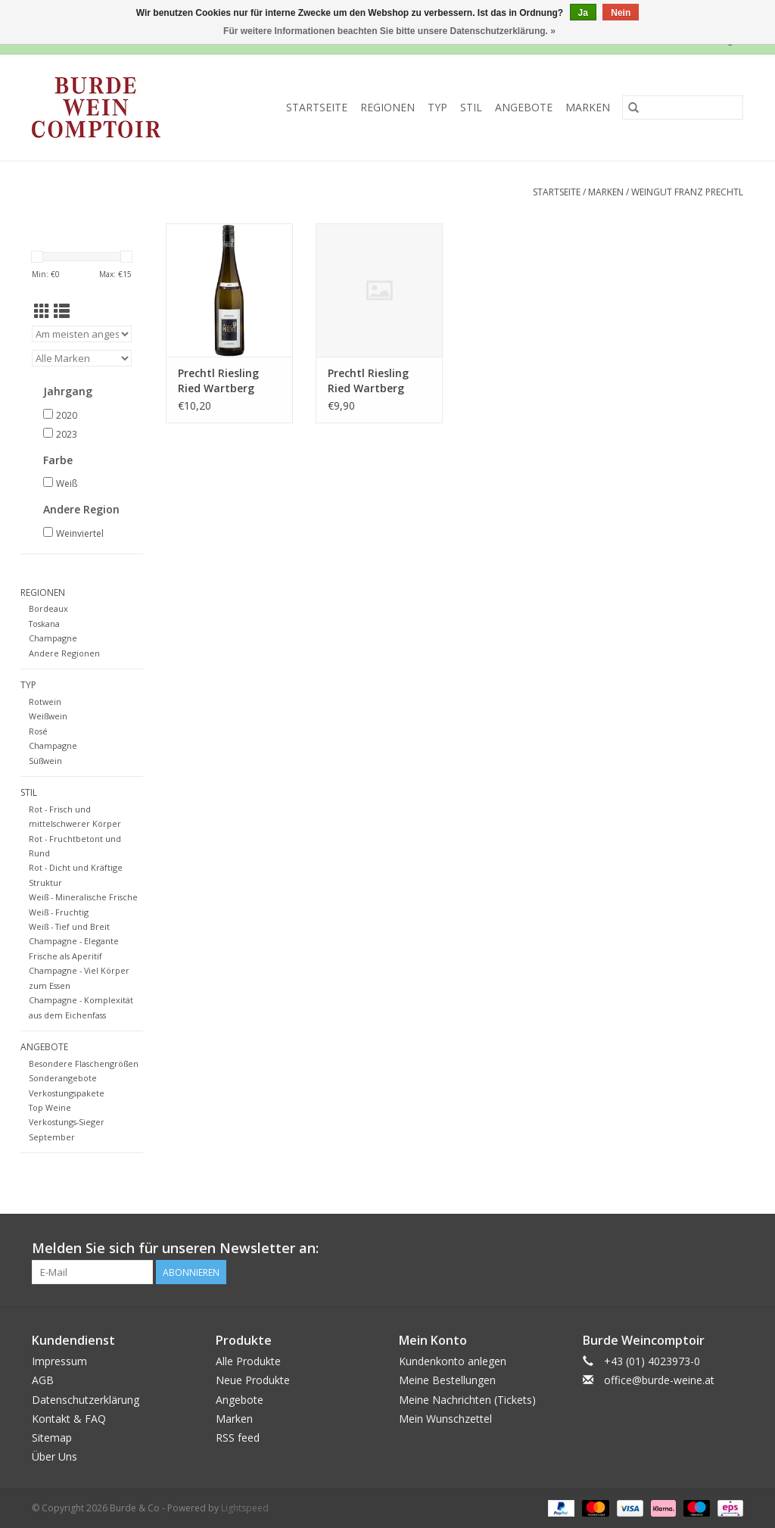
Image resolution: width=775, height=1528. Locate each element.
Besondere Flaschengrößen (84, 1063)
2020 (66, 415)
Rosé (38, 731)
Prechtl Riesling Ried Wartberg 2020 (368, 381)
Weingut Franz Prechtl (687, 192)
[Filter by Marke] (82, 358)
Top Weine (50, 1107)
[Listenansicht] (62, 311)
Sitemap (52, 1437)
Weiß (66, 483)
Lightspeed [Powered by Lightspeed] (245, 1507)
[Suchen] (682, 107)
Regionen (387, 107)
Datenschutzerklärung (85, 1399)
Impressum (59, 1361)
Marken (587, 107)
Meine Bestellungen (447, 1380)
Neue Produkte (253, 1380)
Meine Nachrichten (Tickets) (467, 1399)
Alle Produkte (248, 1361)
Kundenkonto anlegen (452, 1361)
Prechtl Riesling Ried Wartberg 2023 (218, 381)
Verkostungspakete (66, 1093)
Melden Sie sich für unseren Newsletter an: (175, 1248)
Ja (583, 13)
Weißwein (48, 716)
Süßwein (45, 760)
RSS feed (238, 1437)
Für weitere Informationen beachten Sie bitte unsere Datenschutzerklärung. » (389, 31)
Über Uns (54, 1456)
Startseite (316, 107)
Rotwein (45, 701)
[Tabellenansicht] (42, 311)
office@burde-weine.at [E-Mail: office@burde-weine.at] (659, 1380)
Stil (471, 107)
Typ (437, 107)
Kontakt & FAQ (69, 1418)
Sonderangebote (63, 1078)
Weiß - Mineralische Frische (83, 897)
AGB (43, 1380)
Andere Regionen (64, 653)
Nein (620, 13)
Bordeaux (48, 608)
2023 (66, 434)
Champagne (53, 638)
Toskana (44, 623)
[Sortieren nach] (82, 334)
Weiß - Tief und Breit (69, 926)
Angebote (523, 107)
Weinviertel (80, 533)
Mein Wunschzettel (445, 1418)
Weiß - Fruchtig (59, 912)
